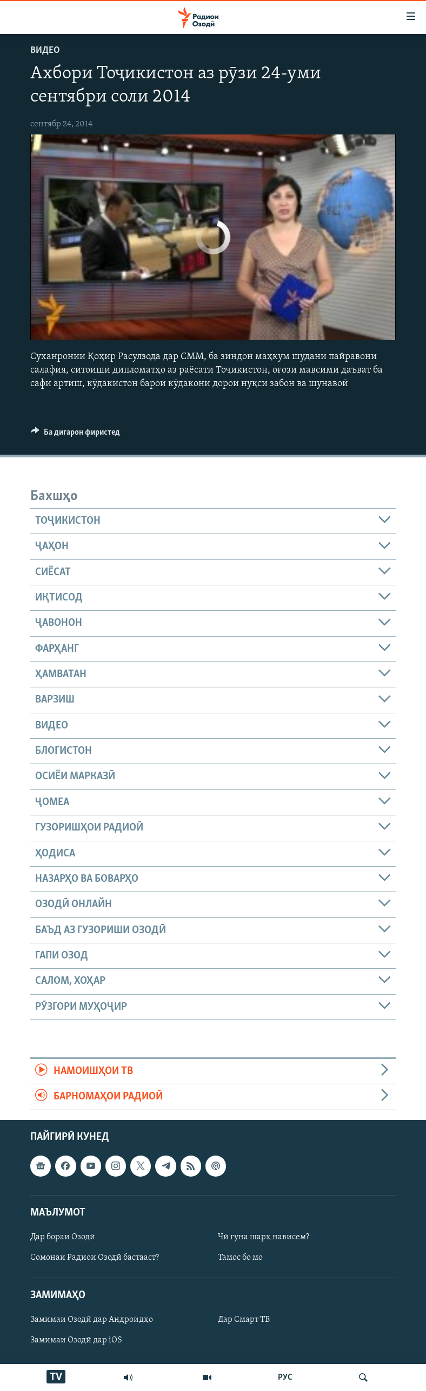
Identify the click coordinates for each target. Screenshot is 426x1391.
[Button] (75, 434)
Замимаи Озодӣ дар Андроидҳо (91, 1319)
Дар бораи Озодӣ (62, 1237)
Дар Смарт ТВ (244, 1319)
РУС (285, 1377)
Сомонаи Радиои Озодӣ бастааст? (94, 1257)
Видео (45, 50)
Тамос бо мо (240, 1257)
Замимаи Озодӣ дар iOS (76, 1340)
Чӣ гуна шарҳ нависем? (263, 1237)
